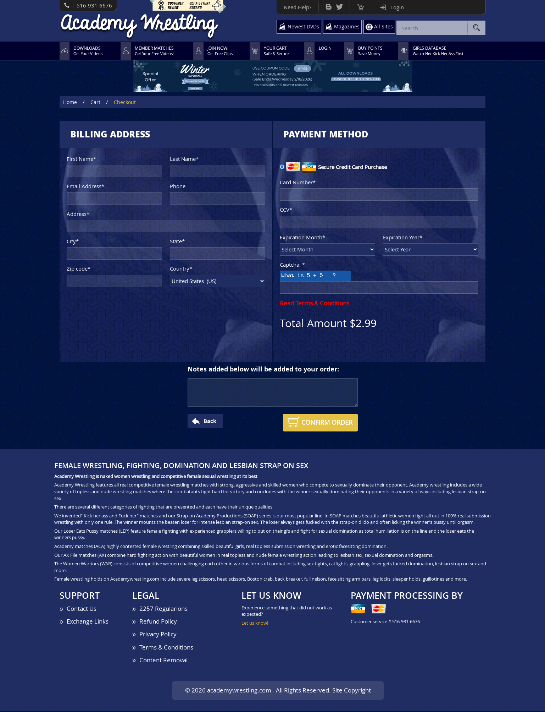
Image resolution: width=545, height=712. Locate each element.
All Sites (383, 27)
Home (70, 102)
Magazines (345, 27)
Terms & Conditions (166, 648)
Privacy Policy (158, 635)
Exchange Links (88, 622)
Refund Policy (158, 622)
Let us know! (254, 623)
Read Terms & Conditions (314, 304)
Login (394, 7)
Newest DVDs (301, 27)
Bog (325, 5)
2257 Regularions (163, 609)
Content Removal (163, 661)
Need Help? (294, 7)
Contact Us (81, 609)
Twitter (336, 5)
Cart (358, 5)
